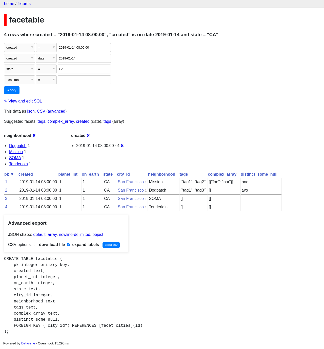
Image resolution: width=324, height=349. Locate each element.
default (39, 234)
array (52, 234)
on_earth (90, 174)
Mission (16, 152)
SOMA (15, 158)
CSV (41, 111)
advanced (56, 111)
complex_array (61, 121)
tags (41, 121)
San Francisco (131, 182)
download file (49, 244)
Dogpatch (18, 145)
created (82, 121)
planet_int (68, 174)
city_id (123, 174)
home (9, 4)
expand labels (83, 244)
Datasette (28, 343)
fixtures (24, 4)
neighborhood (161, 174)
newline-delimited (74, 234)
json (31, 111)
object (97, 234)
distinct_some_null (259, 174)
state (108, 174)
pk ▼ (9, 174)
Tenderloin (18, 164)
